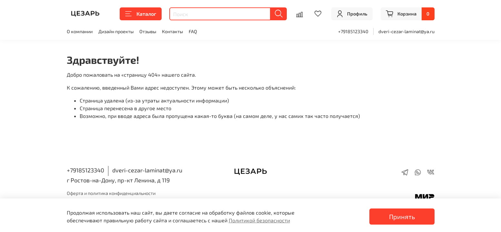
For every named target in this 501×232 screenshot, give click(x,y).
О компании (80, 31)
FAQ (193, 31)
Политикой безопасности (259, 220)
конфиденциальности (132, 193)
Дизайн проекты (116, 31)
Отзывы (147, 31)
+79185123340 (353, 31)
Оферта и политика (88, 193)
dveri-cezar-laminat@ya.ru (406, 31)
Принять (402, 216)
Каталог (140, 14)
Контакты (172, 31)
